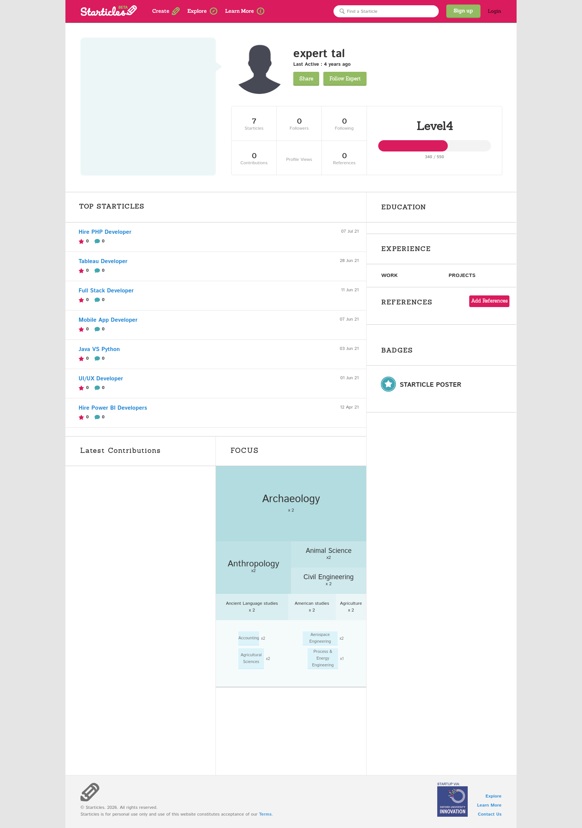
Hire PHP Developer (105, 232)
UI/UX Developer (101, 379)
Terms (265, 814)
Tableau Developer (103, 261)
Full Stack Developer (106, 291)
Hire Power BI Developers (113, 408)
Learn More (489, 805)
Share (306, 79)
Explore (493, 796)
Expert (345, 79)
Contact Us (490, 814)
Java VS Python (99, 349)
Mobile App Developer (108, 320)
